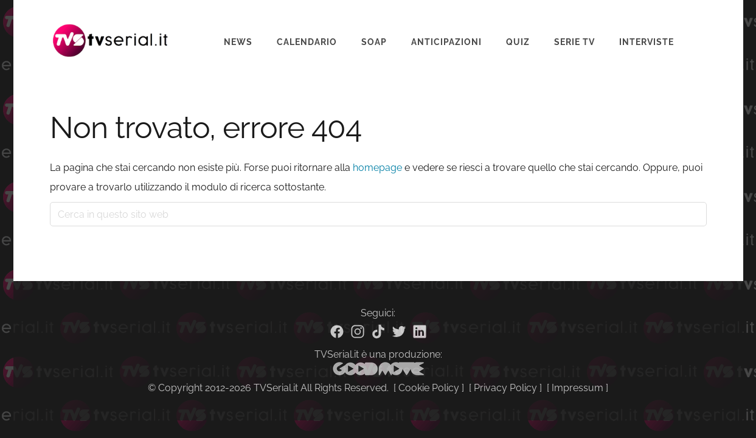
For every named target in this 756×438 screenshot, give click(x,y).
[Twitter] (399, 331)
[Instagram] (357, 331)
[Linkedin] (419, 331)
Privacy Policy (505, 388)
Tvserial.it (111, 32)
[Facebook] (337, 331)
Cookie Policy (428, 388)
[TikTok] (378, 331)
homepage (377, 167)
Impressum (577, 388)
